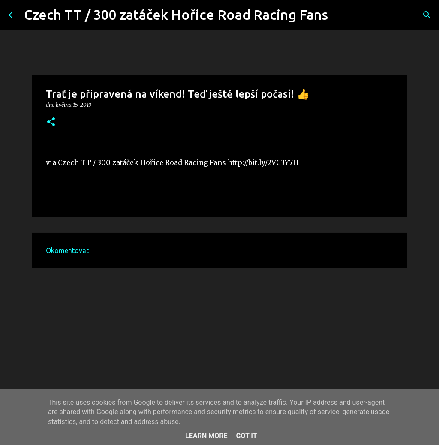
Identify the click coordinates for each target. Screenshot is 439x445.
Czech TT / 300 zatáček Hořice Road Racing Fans (176, 14)
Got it (246, 436)
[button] (51, 122)
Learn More (206, 436)
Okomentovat (67, 250)
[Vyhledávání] (340, 15)
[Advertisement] (219, 341)
